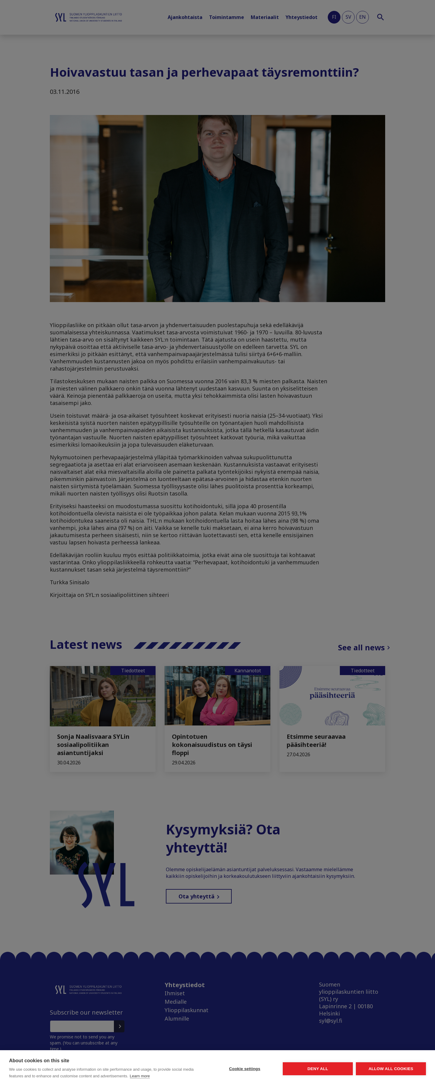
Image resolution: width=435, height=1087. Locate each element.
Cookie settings (244, 1068)
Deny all (318, 1068)
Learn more (140, 1076)
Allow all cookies (391, 1068)
